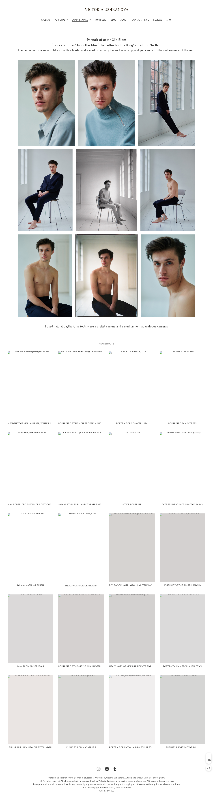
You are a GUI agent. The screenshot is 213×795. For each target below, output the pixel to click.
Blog (113, 19)
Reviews (157, 19)
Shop (169, 19)
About (124, 19)
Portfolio (100, 19)
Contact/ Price (140, 19)
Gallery (45, 19)
